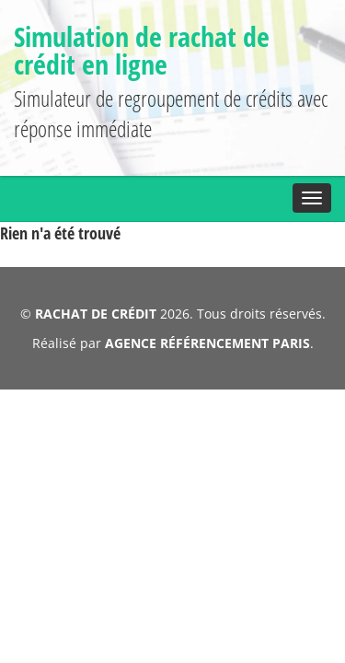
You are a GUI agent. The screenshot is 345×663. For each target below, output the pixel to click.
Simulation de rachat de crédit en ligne (169, 50)
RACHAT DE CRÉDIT (97, 301)
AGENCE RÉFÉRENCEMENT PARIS (205, 331)
